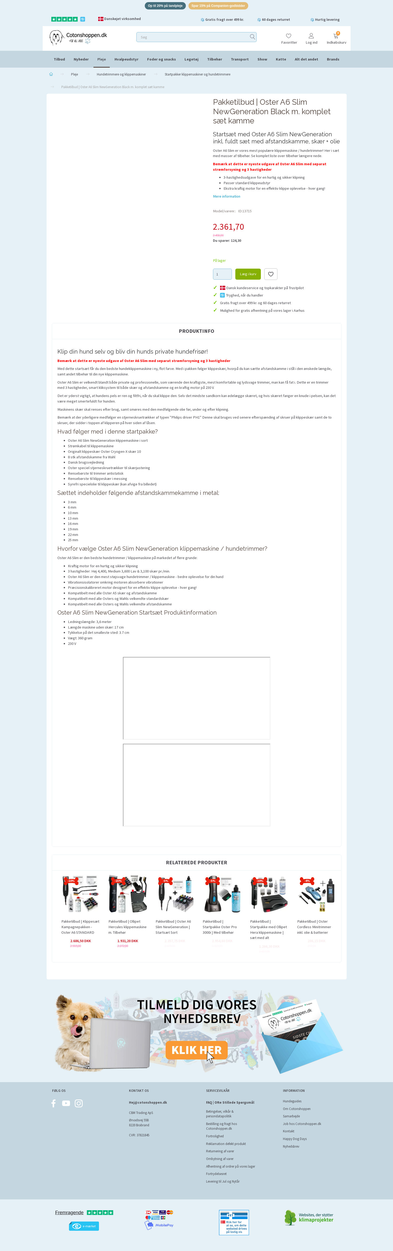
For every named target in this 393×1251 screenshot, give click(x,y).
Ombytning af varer (219, 1159)
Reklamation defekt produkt (226, 1144)
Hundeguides (292, 1101)
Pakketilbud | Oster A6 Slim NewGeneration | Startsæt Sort (173, 927)
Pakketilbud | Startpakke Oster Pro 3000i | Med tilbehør (220, 927)
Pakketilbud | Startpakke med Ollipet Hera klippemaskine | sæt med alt (268, 930)
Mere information (226, 197)
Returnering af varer (220, 1151)
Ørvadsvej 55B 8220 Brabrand (139, 1123)
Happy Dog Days (295, 1139)
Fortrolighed (215, 1136)
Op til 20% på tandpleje (162, 6)
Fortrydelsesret (216, 1174)
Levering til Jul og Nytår (223, 1181)
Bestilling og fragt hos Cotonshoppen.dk (221, 1126)
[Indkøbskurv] (335, 37)
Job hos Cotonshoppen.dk (302, 1124)
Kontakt (288, 1131)
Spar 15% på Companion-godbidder (220, 6)
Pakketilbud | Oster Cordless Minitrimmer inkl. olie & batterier (314, 927)
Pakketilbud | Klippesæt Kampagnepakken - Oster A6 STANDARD (80, 927)
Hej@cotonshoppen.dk (148, 1102)
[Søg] (252, 38)
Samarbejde (291, 1116)
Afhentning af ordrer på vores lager (230, 1166)
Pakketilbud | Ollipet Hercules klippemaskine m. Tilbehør (127, 927)
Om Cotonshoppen (297, 1109)
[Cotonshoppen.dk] (78, 38)
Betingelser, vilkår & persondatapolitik (220, 1114)
